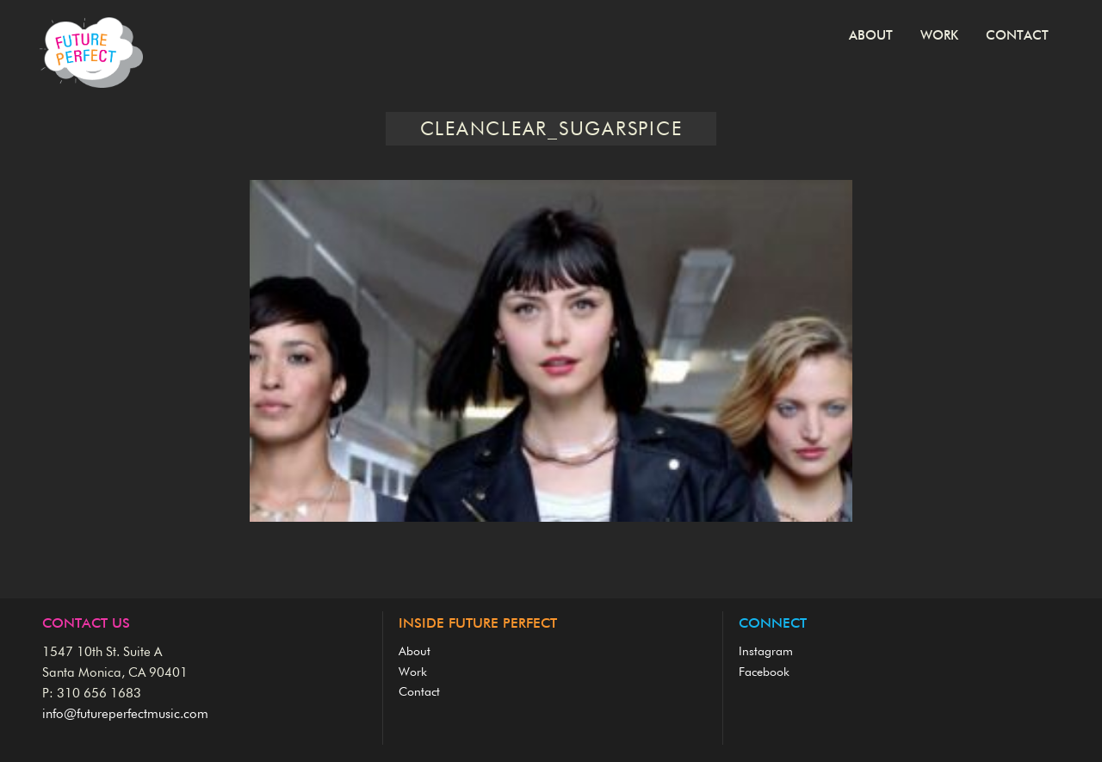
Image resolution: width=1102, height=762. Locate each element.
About (871, 35)
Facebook (764, 672)
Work (939, 35)
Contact (1017, 35)
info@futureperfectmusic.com (125, 714)
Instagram (766, 652)
